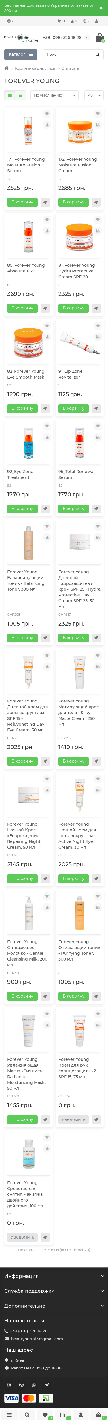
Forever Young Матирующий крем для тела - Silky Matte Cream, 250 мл (79, 712)
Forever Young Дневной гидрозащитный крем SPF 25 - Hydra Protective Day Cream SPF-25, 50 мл (79, 589)
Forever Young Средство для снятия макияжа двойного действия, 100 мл (25, 1194)
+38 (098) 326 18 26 (28, 1331)
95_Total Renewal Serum (76, 474)
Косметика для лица (35, 68)
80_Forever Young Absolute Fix (26, 268)
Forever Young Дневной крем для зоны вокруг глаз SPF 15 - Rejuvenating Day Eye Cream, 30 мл (27, 715)
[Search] (73, 54)
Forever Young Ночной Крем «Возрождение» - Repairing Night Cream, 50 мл (25, 836)
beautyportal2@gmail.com (37, 1338)
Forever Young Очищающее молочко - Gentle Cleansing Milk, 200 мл (27, 953)
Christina (70, 68)
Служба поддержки (54, 1290)
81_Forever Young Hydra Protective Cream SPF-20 (76, 271)
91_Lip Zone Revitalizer (70, 374)
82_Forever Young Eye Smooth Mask (26, 374)
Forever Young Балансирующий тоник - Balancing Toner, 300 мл (26, 580)
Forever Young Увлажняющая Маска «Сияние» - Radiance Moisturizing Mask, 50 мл (26, 1074)
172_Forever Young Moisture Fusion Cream (77, 165)
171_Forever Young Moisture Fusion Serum (26, 165)
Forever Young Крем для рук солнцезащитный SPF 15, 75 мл (77, 1068)
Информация (54, 1276)
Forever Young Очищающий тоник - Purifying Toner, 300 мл (79, 950)
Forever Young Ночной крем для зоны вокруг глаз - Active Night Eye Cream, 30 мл (78, 836)
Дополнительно (54, 1305)
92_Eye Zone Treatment (20, 474)
